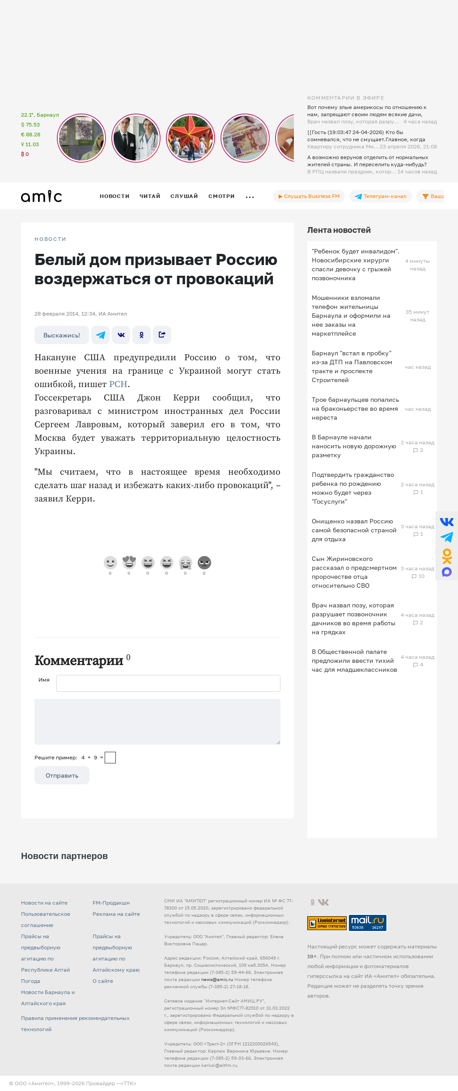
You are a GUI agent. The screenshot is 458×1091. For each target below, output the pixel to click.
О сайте (103, 980)
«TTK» (128, 1083)
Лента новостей (339, 230)
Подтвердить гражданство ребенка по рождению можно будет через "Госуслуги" (353, 488)
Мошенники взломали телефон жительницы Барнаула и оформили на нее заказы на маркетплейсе (351, 315)
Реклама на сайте (116, 913)
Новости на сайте (44, 902)
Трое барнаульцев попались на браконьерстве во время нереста (355, 408)
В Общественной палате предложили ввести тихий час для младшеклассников (354, 660)
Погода (30, 980)
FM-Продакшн (111, 902)
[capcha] (110, 757)
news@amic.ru (217, 979)
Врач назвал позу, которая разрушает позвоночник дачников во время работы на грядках (353, 618)
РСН (118, 384)
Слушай (184, 196)
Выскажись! (61, 335)
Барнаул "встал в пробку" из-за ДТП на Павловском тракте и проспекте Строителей (352, 366)
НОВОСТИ (50, 239)
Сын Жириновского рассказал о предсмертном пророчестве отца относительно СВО (354, 572)
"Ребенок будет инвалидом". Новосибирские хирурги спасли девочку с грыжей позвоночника (355, 264)
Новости (114, 196)
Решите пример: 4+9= (68, 757)
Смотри (221, 196)
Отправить (62, 775)
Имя (44, 679)
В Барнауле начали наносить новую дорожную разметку (354, 446)
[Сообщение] (157, 722)
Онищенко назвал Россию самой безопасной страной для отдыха (354, 530)
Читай (150, 196)
